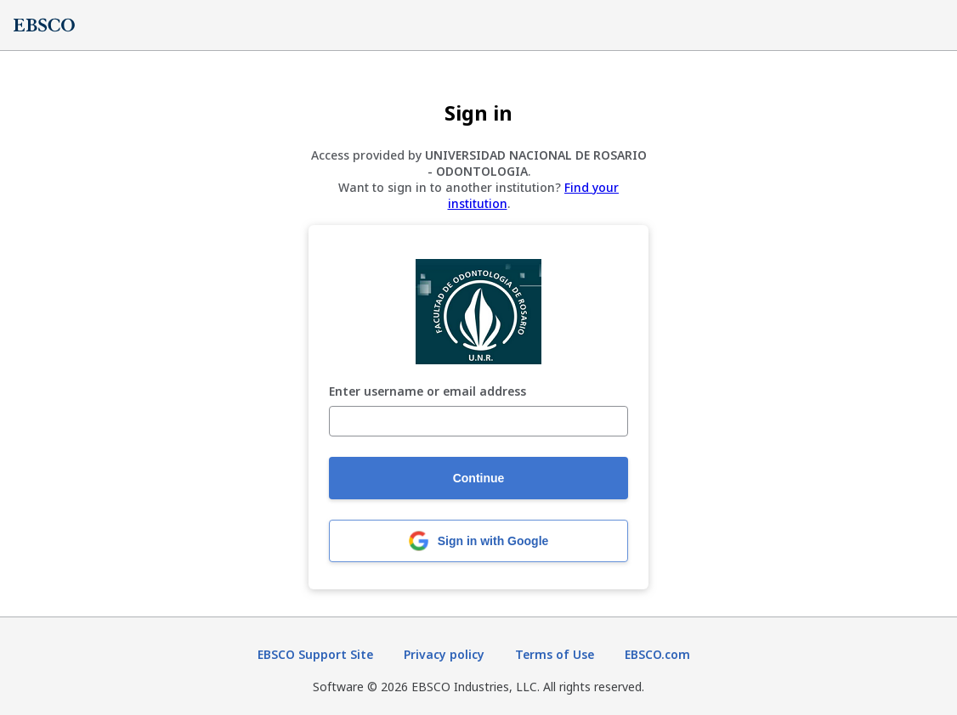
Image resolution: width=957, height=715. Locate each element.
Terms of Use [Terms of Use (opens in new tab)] (554, 654)
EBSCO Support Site (315, 654)
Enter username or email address (427, 392)
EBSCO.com (657, 654)
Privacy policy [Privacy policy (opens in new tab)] (444, 654)
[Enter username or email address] (478, 421)
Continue (479, 478)
